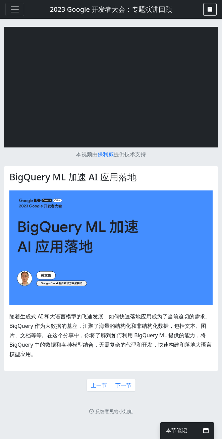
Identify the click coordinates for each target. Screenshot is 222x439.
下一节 (123, 385)
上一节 (99, 385)
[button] (210, 9)
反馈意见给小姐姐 (111, 411)
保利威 (106, 154)
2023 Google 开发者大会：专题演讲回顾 (111, 9)
